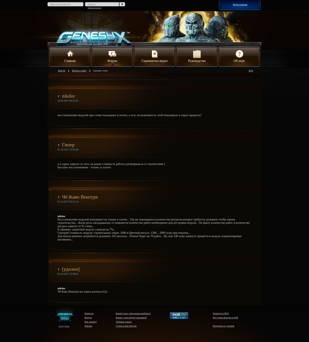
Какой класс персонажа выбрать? (133, 313)
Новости (89, 313)
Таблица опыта (124, 321)
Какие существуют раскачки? (131, 317)
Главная (70, 56)
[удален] (71, 269)
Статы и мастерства (126, 325)
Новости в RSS (221, 313)
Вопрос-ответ (79, 70)
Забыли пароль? (95, 8)
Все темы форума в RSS (225, 317)
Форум (112, 56)
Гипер (68, 144)
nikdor (68, 96)
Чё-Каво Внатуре (80, 197)
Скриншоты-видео (154, 56)
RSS (251, 70)
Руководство (197, 56)
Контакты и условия (223, 325)
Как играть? (90, 321)
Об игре (239, 56)
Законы (88, 325)
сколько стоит (100, 70)
